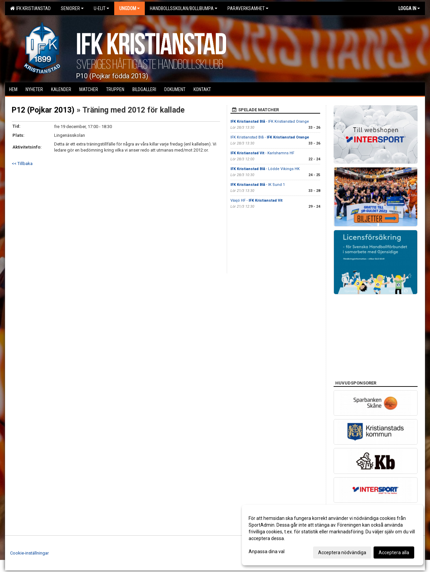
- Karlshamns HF (262, 153)
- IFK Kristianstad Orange (269, 121)
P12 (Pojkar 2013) (43, 110)
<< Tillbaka (22, 163)
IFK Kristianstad (30, 8)
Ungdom (129, 8)
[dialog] (332, 535)
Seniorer (72, 8)
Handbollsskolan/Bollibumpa (183, 8)
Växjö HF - (256, 200)
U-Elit (101, 8)
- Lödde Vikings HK (265, 169)
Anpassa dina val (267, 551)
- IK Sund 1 (257, 184)
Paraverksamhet (247, 8)
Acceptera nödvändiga (342, 552)
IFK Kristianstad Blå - (269, 137)
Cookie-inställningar (29, 553)
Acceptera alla (394, 552)
